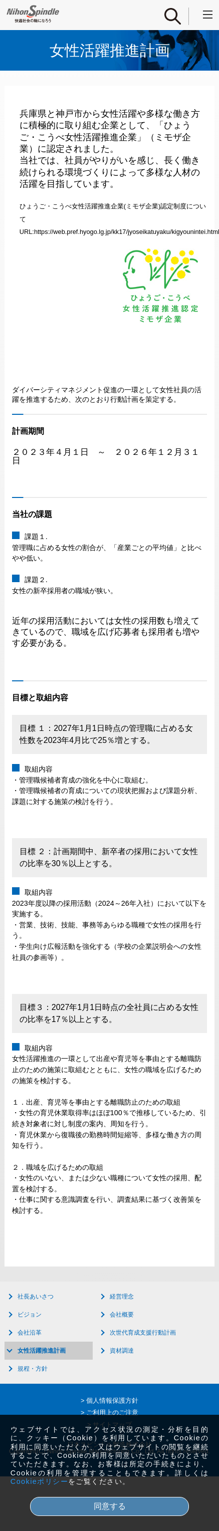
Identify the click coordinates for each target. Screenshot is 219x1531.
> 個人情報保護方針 (109, 1400)
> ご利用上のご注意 (109, 1412)
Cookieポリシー (39, 1481)
